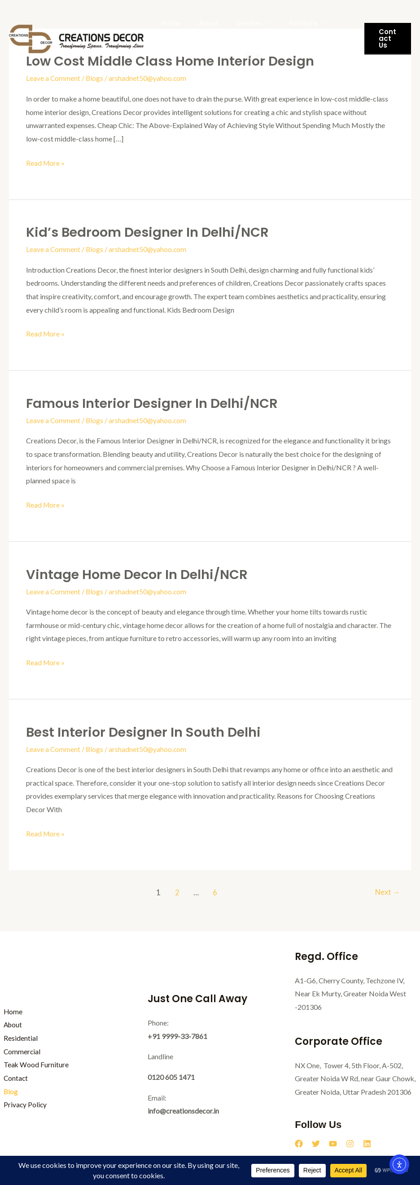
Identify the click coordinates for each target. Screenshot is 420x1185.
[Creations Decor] (76, 37)
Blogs (95, 78)
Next (386, 892)
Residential (17, 1037)
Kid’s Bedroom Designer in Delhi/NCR (151, 232)
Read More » (46, 161)
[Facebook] (299, 1143)
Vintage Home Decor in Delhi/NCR (140, 574)
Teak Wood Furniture (192, 54)
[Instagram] (350, 1143)
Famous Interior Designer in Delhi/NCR (156, 403)
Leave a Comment (53, 78)
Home (169, 22)
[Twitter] (316, 1143)
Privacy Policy (22, 1104)
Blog (247, 54)
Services (240, 22)
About (203, 22)
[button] (386, 39)
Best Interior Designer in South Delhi (147, 731)
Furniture (290, 22)
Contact (12, 1078)
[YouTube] (333, 1143)
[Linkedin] (367, 1143)
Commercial (19, 1051)
